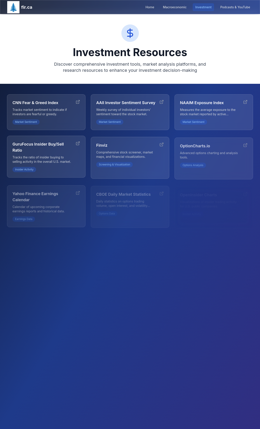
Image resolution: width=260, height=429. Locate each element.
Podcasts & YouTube (235, 7)
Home (150, 7)
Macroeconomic (175, 7)
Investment (203, 7)
